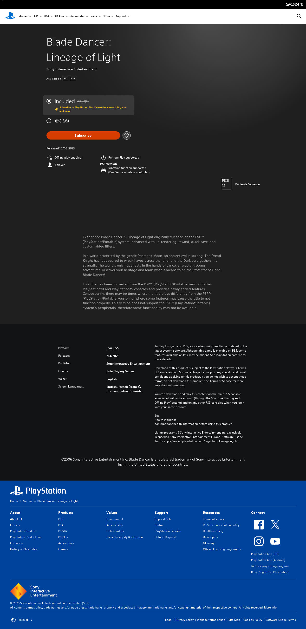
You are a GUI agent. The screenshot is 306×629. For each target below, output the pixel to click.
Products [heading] (65, 512)
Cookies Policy (252, 620)
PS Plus (59, 16)
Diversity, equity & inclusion (124, 537)
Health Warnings (165, 420)
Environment (114, 519)
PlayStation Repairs (167, 531)
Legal (168, 620)
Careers (15, 525)
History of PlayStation (24, 549)
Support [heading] (161, 512)
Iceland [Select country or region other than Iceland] (22, 619)
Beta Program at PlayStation (269, 572)
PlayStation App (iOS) (265, 554)
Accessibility (114, 525)
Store (106, 16)
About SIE (16, 519)
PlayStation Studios (23, 531)
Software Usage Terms (281, 620)
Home (14, 501)
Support (121, 16)
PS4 (46, 16)
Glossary (209, 543)
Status (159, 525)
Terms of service (214, 519)
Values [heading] (111, 512)
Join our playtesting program (270, 566)
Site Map (234, 620)
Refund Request (165, 537)
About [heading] (15, 512)
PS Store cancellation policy (221, 525)
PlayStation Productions (25, 537)
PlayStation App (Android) (268, 560)
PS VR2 (62, 531)
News (94, 16)
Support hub (163, 519)
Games (23, 16)
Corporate (16, 543)
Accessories (77, 16)
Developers (210, 537)
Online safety (115, 531)
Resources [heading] (211, 512)
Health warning (213, 531)
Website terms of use (211, 620)
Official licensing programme (222, 549)
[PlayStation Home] (10, 16)
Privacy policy (185, 620)
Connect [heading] (258, 512)
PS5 (36, 16)
